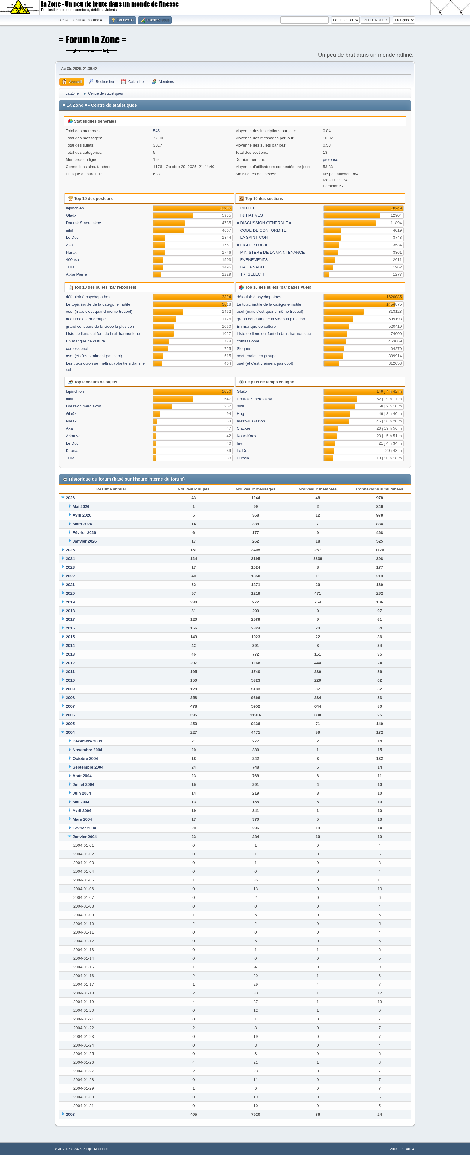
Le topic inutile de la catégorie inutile (98, 304)
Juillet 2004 (83, 784)
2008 (70, 697)
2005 (70, 723)
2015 (70, 637)
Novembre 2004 (87, 750)
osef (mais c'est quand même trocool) (99, 311)
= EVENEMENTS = (254, 259)
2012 (70, 663)
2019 (70, 602)
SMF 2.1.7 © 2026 (68, 1149)
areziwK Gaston (251, 421)
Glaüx (71, 215)
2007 (70, 706)
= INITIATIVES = (251, 215)
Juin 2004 (82, 793)
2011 (70, 671)
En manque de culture (85, 341)
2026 (70, 498)
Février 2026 (84, 532)
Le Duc (72, 237)
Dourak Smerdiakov (83, 223)
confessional (77, 348)
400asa (72, 259)
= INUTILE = (248, 208)
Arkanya (73, 436)
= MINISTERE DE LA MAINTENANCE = (272, 252)
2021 (70, 584)
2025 (70, 550)
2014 (70, 645)
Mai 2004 (81, 802)
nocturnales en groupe (86, 319)
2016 (70, 628)
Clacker (243, 428)
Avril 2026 (82, 515)
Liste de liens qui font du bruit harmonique (103, 333)
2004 (70, 732)
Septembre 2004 (88, 767)
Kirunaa (73, 450)
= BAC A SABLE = (253, 267)
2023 (70, 567)
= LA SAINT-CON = (254, 237)
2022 (70, 576)
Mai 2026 (81, 506)
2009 (70, 689)
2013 (70, 654)
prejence (330, 159)
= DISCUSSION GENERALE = (264, 223)
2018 (70, 611)
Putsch (243, 458)
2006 (70, 715)
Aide (393, 1149)
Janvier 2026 (85, 541)
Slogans (244, 348)
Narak (71, 252)
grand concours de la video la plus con (100, 326)
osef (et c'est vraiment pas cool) (94, 356)
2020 (70, 593)
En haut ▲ (407, 1149)
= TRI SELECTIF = (253, 274)
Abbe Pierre (76, 274)
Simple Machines (95, 1149)
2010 (70, 680)
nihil (69, 230)
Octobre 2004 (85, 758)
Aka (69, 245)
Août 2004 (82, 776)
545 (156, 131)
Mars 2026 (82, 524)
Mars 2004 (82, 819)
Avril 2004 (82, 810)
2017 (70, 619)
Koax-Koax (246, 436)
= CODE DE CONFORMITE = (263, 230)
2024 (70, 558)
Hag (240, 413)
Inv (239, 443)
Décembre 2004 (87, 741)
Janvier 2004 (85, 836)
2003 (70, 1114)
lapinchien (75, 208)
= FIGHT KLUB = (252, 245)
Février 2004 (84, 828)
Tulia (70, 267)
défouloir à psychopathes (88, 297)
